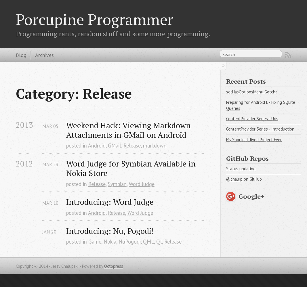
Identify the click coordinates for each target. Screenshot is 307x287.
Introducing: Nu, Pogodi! (110, 231)
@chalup (234, 179)
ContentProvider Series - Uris (252, 118)
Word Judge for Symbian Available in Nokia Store (132, 168)
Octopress (113, 266)
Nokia (110, 241)
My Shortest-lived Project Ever (254, 139)
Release (132, 145)
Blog (21, 54)
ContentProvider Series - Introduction (260, 129)
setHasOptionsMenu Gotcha (251, 92)
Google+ (251, 196)
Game (94, 241)
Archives (44, 54)
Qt (159, 241)
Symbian (117, 184)
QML (148, 241)
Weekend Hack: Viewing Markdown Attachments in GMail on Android (129, 129)
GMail (114, 145)
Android (97, 145)
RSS (288, 55)
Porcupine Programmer (94, 19)
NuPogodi (130, 241)
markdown (155, 145)
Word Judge (142, 184)
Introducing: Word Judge (110, 201)
